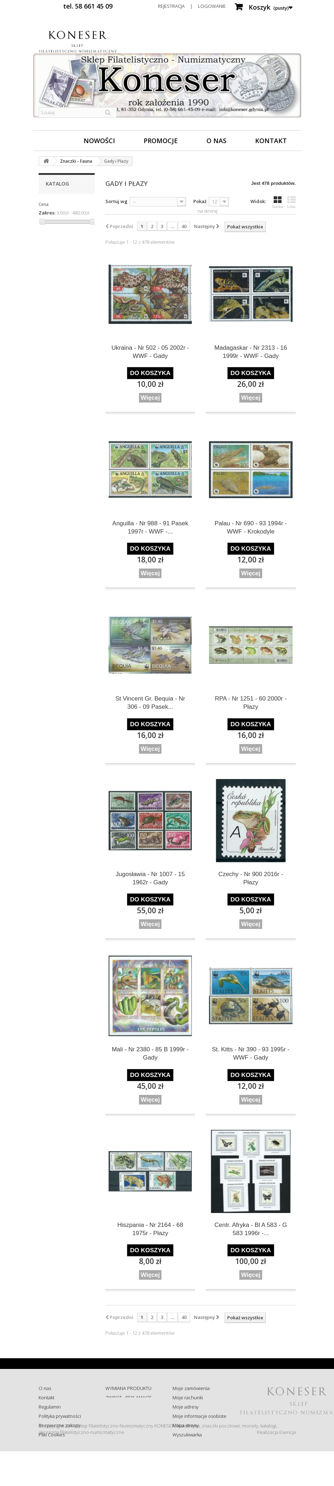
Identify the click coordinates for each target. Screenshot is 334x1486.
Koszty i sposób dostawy (130, 1432)
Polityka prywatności (60, 1416)
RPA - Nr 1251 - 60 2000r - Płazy (250, 702)
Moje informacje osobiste (199, 1416)
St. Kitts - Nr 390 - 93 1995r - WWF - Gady (250, 1053)
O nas (216, 140)
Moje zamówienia (191, 1388)
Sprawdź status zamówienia (121, 1419)
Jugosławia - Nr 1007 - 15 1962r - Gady (150, 878)
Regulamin (50, 1407)
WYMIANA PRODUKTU (128, 1388)
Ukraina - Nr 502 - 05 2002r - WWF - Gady (150, 351)
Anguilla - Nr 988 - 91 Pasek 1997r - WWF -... (150, 527)
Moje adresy (186, 1407)
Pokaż (199, 201)
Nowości (99, 140)
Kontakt (271, 140)
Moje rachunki (188, 1397)
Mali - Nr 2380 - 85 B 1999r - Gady (150, 1053)
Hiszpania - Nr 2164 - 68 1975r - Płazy (150, 1229)
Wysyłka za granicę (124, 1441)
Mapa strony (186, 1425)
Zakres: (47, 212)
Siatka (277, 202)
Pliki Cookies (52, 1434)
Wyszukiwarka (187, 1434)
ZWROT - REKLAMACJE (128, 1397)
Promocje (161, 140)
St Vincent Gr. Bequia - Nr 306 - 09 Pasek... (150, 702)
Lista (291, 202)
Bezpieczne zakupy (59, 1425)
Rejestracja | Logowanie (192, 6)
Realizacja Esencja (276, 1467)
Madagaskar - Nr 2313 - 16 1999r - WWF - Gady (250, 351)
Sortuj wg (116, 201)
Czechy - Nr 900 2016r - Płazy (250, 878)
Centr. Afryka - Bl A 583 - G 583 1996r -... (250, 1229)
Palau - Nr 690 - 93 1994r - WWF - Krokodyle (251, 527)
